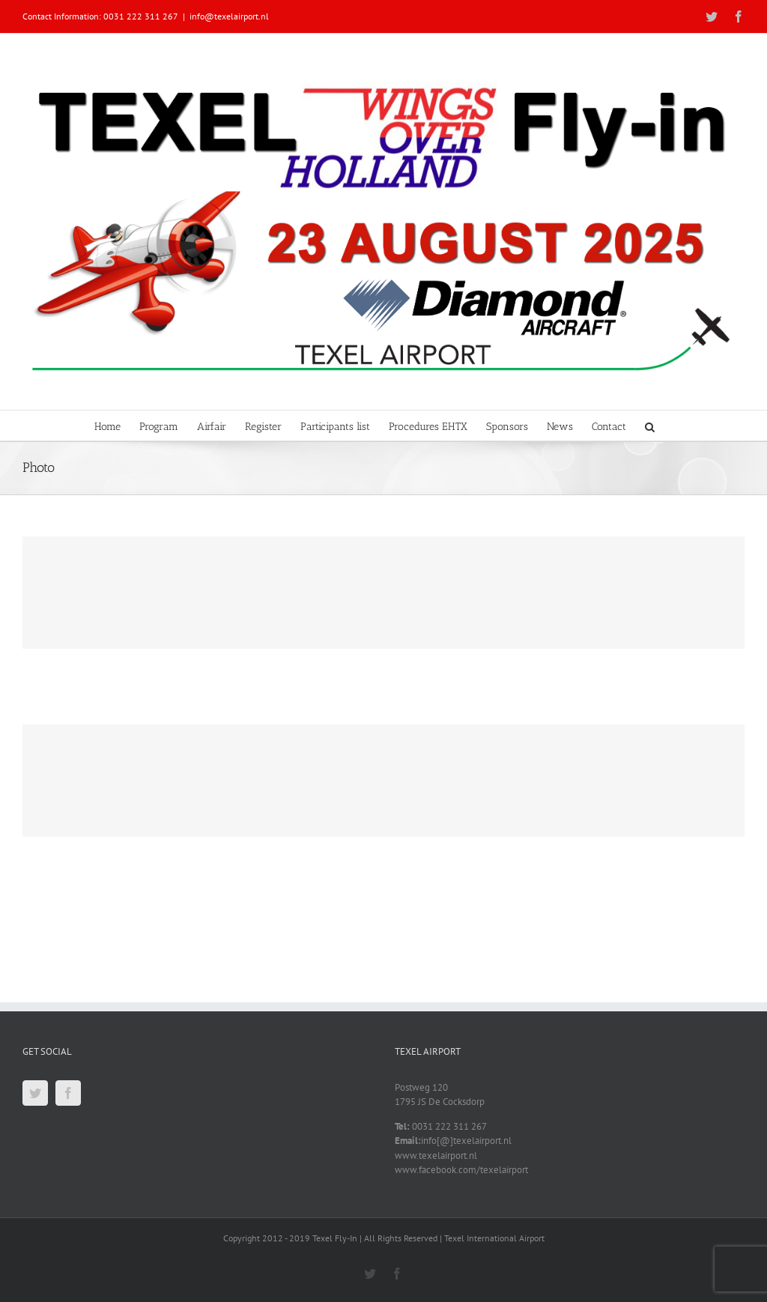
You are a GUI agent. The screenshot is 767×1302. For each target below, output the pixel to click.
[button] (650, 425)
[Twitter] (35, 1093)
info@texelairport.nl (229, 16)
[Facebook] (68, 1093)
